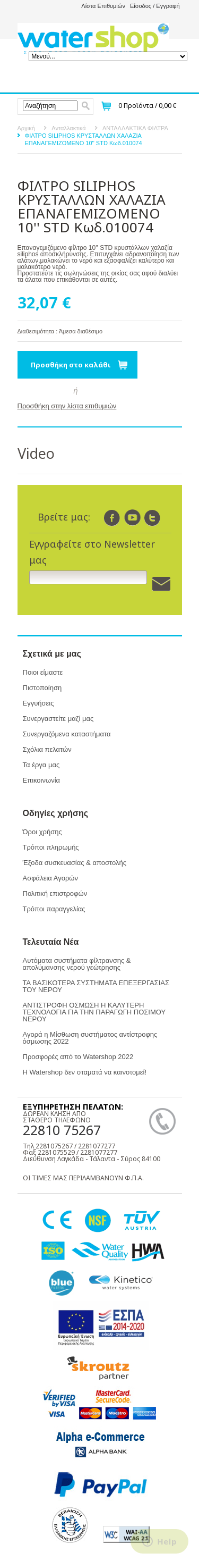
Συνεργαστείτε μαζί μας (58, 719)
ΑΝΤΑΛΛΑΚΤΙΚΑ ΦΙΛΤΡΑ (135, 128)
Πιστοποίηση (42, 688)
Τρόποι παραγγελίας (54, 909)
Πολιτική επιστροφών (55, 893)
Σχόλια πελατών (47, 749)
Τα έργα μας (41, 765)
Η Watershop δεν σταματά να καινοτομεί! (85, 1072)
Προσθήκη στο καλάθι (71, 365)
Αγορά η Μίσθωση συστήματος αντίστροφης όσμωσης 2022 (90, 1037)
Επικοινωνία (41, 780)
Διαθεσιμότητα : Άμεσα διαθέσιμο (60, 331)
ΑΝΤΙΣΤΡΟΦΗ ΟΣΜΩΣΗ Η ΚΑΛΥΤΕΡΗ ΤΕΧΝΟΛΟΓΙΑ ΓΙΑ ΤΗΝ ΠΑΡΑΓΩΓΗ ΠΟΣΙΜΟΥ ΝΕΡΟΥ (94, 1012)
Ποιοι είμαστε (43, 672)
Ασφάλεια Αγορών (50, 878)
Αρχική (26, 128)
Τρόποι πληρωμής (51, 847)
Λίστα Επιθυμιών (103, 6)
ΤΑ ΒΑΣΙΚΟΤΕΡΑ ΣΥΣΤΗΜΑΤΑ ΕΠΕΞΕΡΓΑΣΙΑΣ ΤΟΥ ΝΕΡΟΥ (96, 986)
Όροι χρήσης (42, 832)
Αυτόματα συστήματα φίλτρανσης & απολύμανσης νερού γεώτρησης (77, 963)
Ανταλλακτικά (68, 128)
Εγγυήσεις (38, 703)
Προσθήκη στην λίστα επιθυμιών (67, 406)
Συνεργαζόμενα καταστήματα (67, 734)
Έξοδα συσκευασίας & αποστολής (74, 863)
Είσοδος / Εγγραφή (155, 6)
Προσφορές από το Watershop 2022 (78, 1057)
